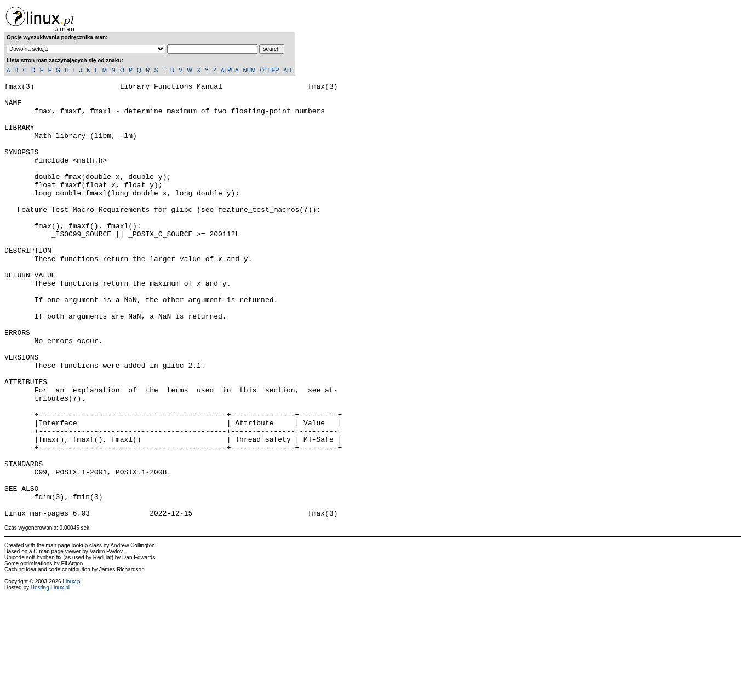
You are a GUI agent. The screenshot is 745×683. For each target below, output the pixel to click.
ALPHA (229, 70)
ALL (288, 70)
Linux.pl (71, 668)
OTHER (269, 70)
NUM (249, 70)
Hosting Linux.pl (50, 675)
